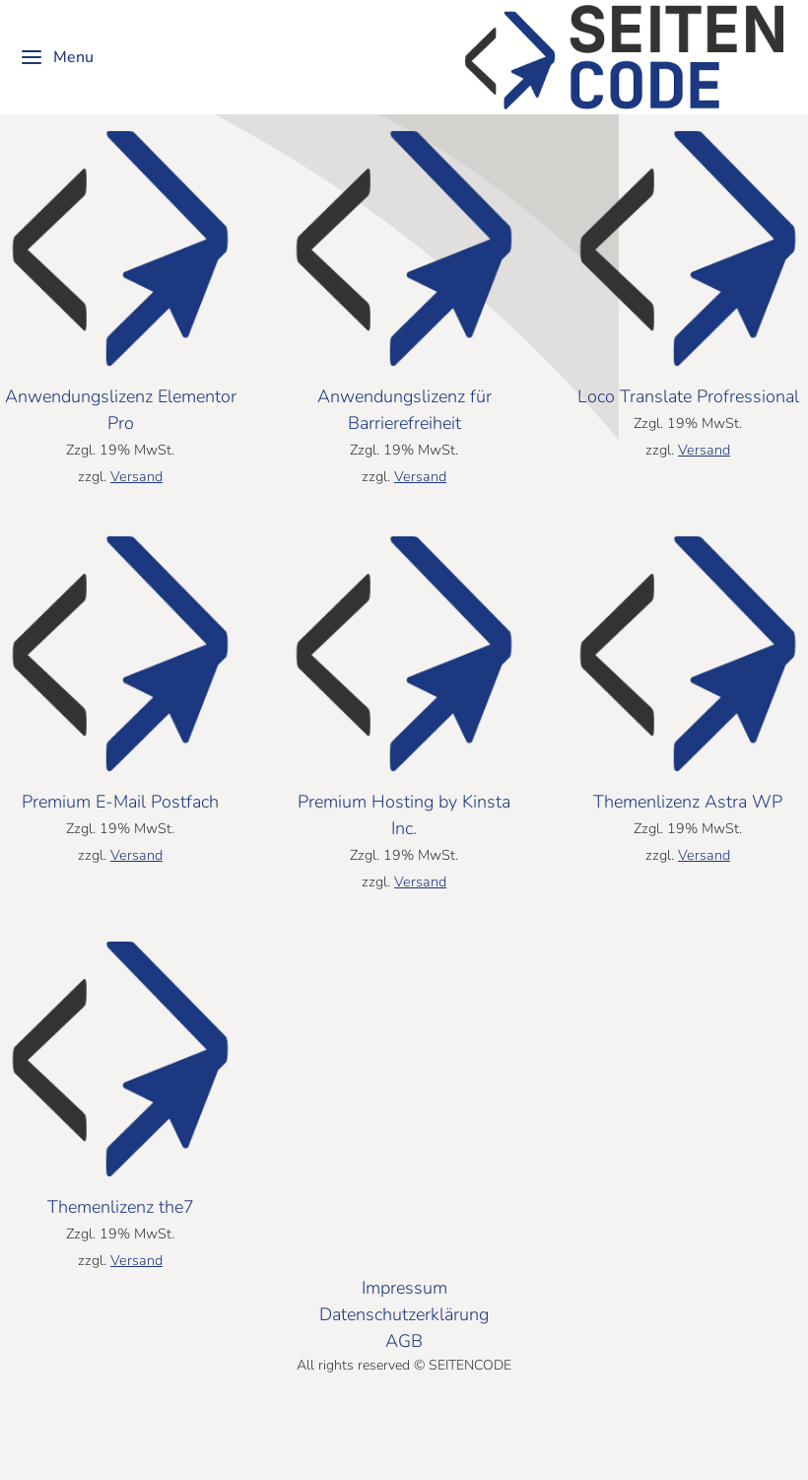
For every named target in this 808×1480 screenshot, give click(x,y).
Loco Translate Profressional (688, 451)
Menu (57, 57)
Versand (136, 531)
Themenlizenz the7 (120, 1262)
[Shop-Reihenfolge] (148, 134)
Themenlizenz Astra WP (687, 857)
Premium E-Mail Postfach (120, 857)
